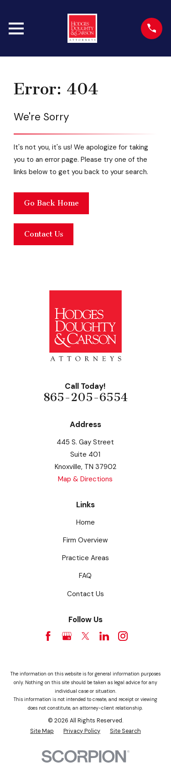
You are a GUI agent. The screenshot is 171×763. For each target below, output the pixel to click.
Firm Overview (85, 540)
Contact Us (43, 234)
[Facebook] (48, 636)
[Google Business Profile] (67, 636)
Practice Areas (85, 557)
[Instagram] (123, 636)
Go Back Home (51, 203)
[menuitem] (42, 731)
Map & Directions (85, 479)
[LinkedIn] (104, 636)
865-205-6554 (85, 397)
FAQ (85, 575)
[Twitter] (85, 636)
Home (85, 522)
